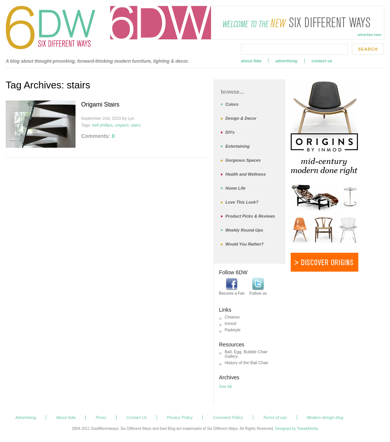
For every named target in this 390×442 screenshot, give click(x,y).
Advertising (286, 61)
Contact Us (321, 61)
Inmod (230, 323)
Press (101, 417)
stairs (136, 125)
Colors (232, 104)
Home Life (235, 188)
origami (121, 125)
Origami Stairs (100, 104)
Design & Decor (240, 118)
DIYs (229, 132)
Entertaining (237, 146)
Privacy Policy (180, 417)
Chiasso (232, 317)
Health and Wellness (245, 174)
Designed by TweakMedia (296, 429)
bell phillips (102, 125)
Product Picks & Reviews (250, 216)
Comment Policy (228, 417)
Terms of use (275, 417)
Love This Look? (241, 202)
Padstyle (232, 330)
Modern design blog (325, 417)
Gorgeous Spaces (243, 160)
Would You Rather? (244, 244)
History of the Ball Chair (246, 362)
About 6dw (251, 61)
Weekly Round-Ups (244, 230)
